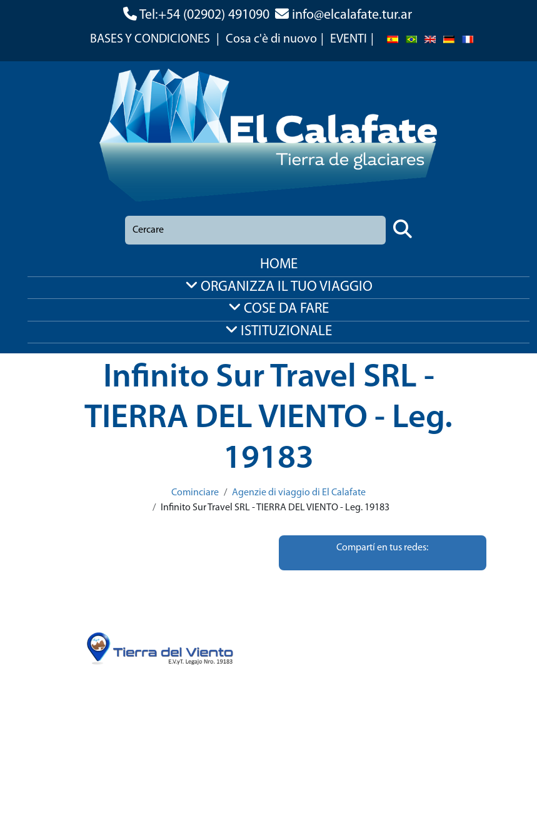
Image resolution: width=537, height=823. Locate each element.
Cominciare (195, 493)
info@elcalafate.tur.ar (352, 15)
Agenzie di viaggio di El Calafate (299, 493)
